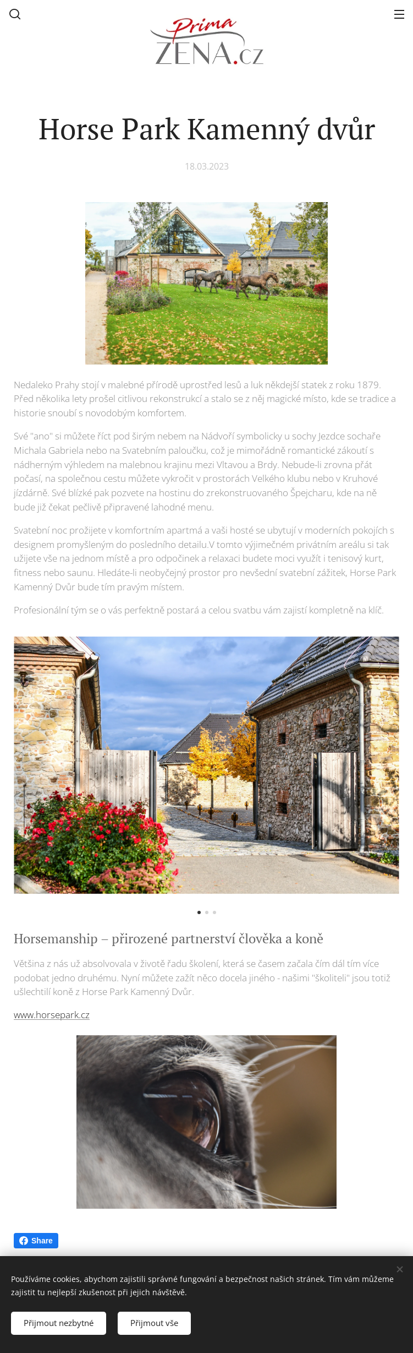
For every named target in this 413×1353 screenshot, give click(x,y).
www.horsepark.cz (52, 1014)
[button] (15, 14)
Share (36, 1240)
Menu (399, 14)
